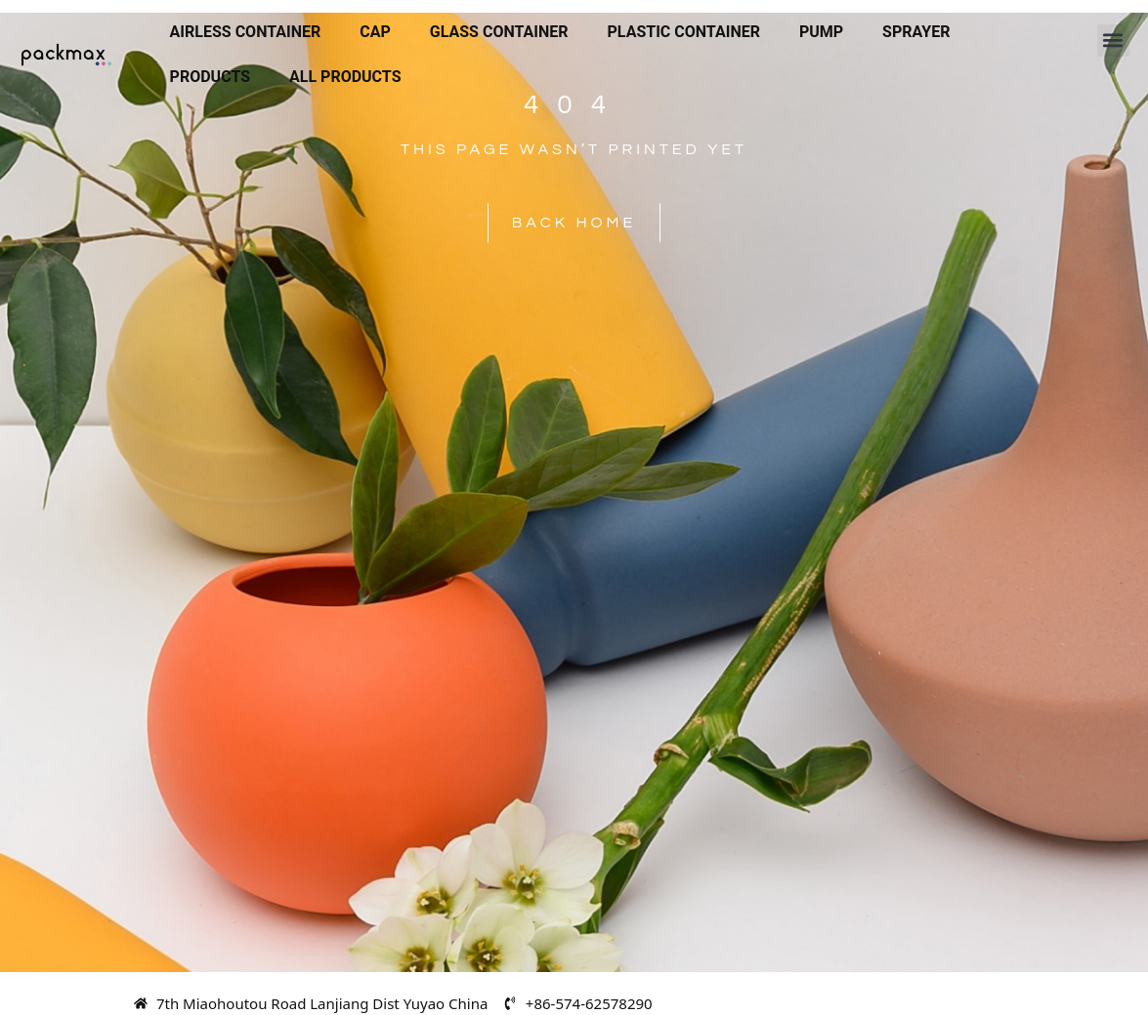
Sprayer (916, 31)
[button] (1113, 40)
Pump (821, 31)
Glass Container (499, 31)
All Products (345, 76)
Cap (375, 31)
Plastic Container (684, 31)
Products (210, 76)
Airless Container (245, 31)
